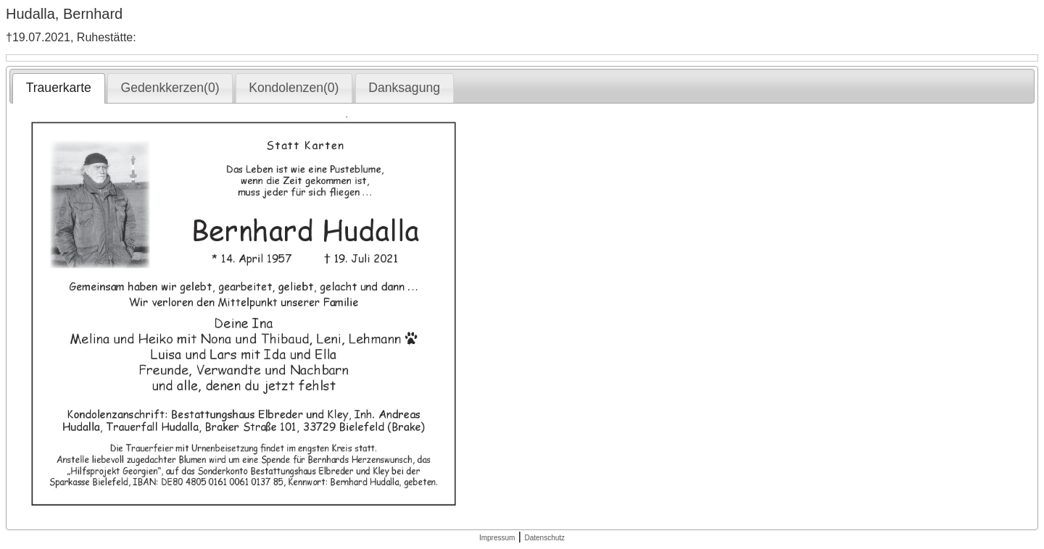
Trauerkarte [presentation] (58, 87)
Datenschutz (544, 538)
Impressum (497, 538)
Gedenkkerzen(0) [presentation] (170, 87)
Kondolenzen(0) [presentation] (294, 87)
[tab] (58, 88)
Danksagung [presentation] (404, 87)
